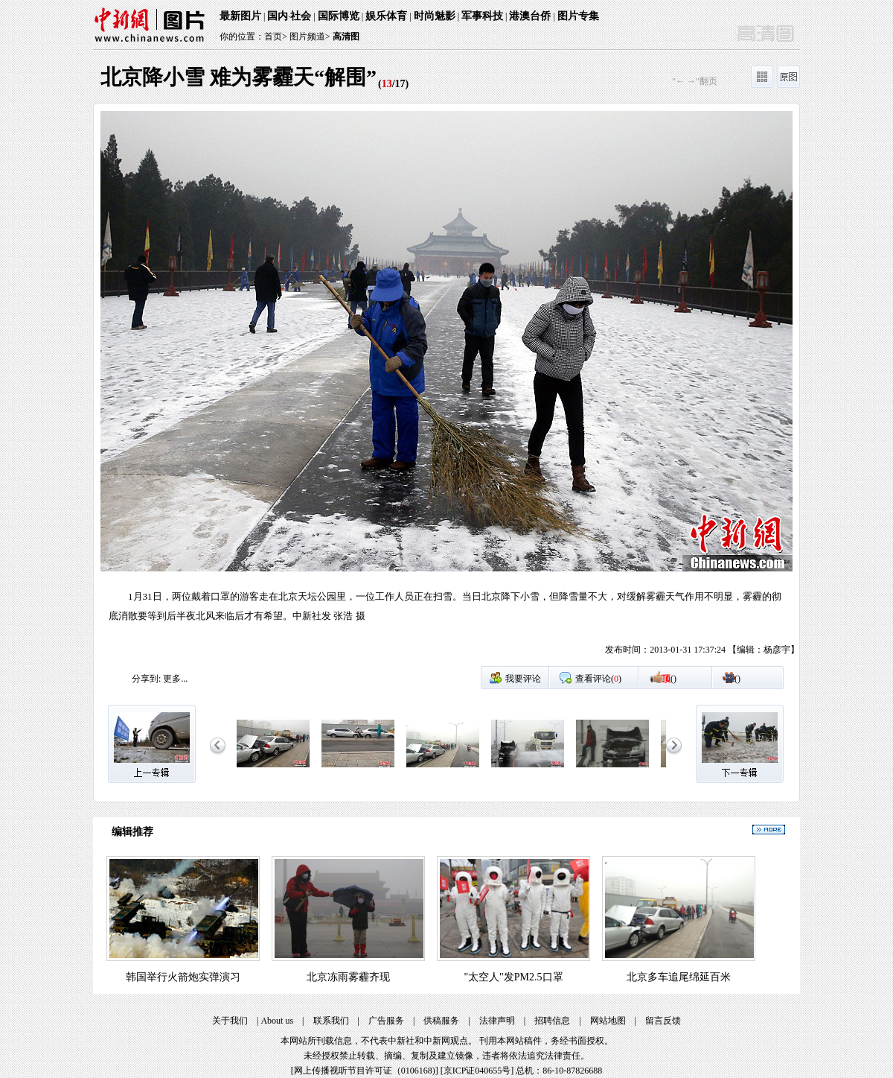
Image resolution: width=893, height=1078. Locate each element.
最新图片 (240, 16)
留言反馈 (663, 1020)
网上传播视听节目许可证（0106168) (364, 1070)
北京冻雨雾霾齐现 (348, 977)
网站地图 (608, 1020)
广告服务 (386, 1020)
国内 (277, 16)
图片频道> (309, 36)
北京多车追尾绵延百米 (679, 977)
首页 (273, 36)
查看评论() (598, 678)
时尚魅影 (434, 16)
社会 (300, 16)
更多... (175, 678)
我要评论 (523, 678)
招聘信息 (552, 1020)
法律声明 (497, 1020)
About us (276, 1020)
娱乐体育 (386, 16)
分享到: (146, 678)
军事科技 (482, 16)
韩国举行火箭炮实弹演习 (183, 977)
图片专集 (578, 16)
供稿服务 (441, 1020)
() (669, 678)
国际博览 (338, 16)
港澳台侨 (530, 16)
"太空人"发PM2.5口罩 (513, 977)
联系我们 (331, 1020)
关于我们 (230, 1020)
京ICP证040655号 (477, 1070)
